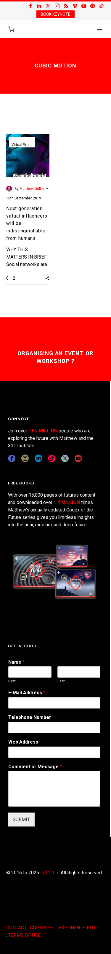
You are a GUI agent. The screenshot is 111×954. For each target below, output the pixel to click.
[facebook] (11, 458)
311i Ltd (50, 873)
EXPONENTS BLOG (78, 928)
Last (61, 681)
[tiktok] (51, 458)
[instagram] (25, 458)
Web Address (23, 742)
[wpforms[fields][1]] (54, 703)
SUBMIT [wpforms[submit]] (21, 819)
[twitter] (65, 458)
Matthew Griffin (32, 189)
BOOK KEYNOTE (55, 14)
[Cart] (11, 29)
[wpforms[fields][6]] (54, 727)
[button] (47, 278)
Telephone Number (29, 717)
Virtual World (22, 145)
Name (16, 662)
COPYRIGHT (42, 928)
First (12, 681)
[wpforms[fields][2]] (54, 789)
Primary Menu (99, 29)
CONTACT (16, 928)
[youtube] (78, 458)
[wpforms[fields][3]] (54, 752)
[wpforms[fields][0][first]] (30, 672)
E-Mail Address (26, 692)
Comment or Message (35, 766)
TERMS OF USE (24, 935)
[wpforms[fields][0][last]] (79, 672)
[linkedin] (38, 458)
